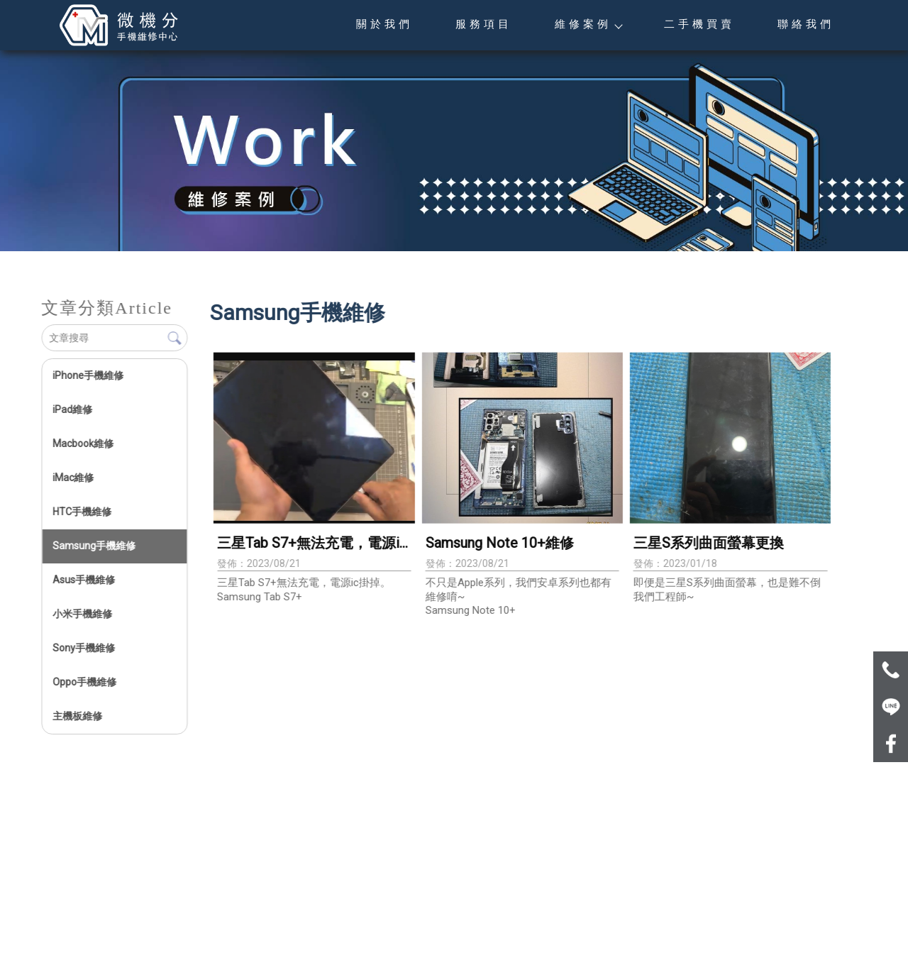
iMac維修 (73, 477)
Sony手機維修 (83, 648)
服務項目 (483, 24)
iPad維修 (72, 409)
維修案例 (588, 24)
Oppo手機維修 (84, 682)
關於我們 (384, 24)
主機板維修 (77, 716)
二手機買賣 (699, 24)
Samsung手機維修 (93, 545)
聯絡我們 (805, 24)
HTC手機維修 (81, 511)
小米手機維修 (82, 613)
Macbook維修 (83, 443)
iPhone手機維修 (87, 375)
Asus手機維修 (83, 579)
